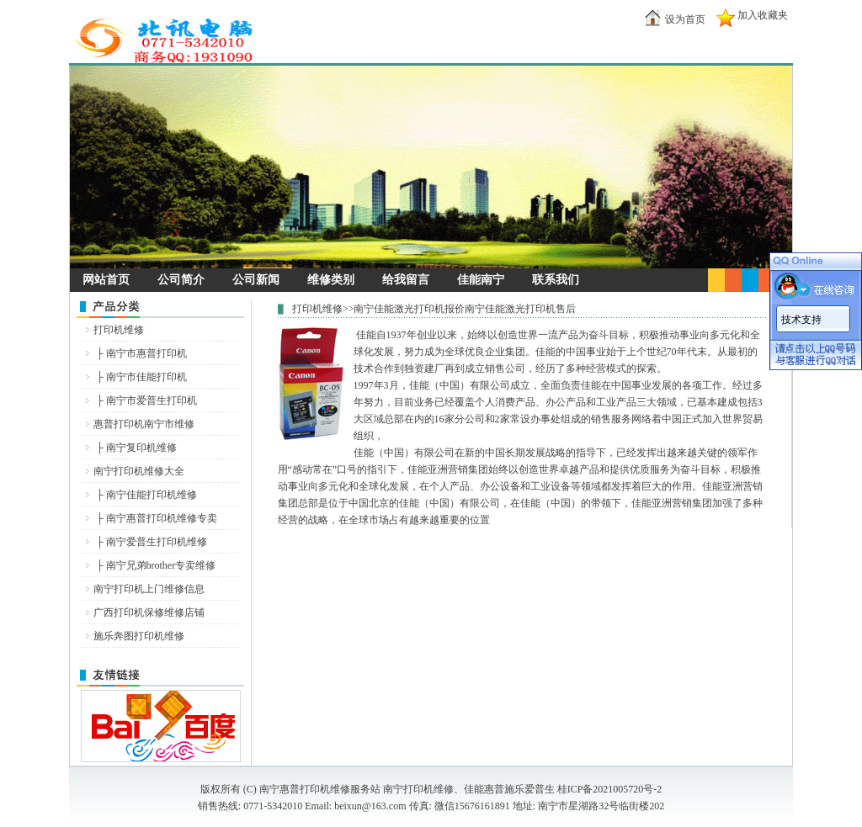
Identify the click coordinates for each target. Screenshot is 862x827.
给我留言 (405, 279)
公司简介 (181, 279)
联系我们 (555, 279)
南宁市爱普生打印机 (151, 400)
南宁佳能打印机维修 (151, 495)
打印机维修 (118, 330)
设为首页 (685, 19)
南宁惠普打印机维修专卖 (161, 518)
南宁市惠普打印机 (146, 353)
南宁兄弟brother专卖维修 (161, 565)
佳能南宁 (480, 279)
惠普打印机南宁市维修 (143, 424)
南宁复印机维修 (141, 447)
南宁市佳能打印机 (146, 377)
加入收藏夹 (762, 15)
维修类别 (330, 279)
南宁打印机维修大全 (138, 471)
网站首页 (106, 279)
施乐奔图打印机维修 (138, 636)
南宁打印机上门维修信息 (149, 589)
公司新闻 (255, 279)
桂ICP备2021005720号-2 (609, 789)
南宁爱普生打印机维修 (156, 542)
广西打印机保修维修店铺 (149, 612)
